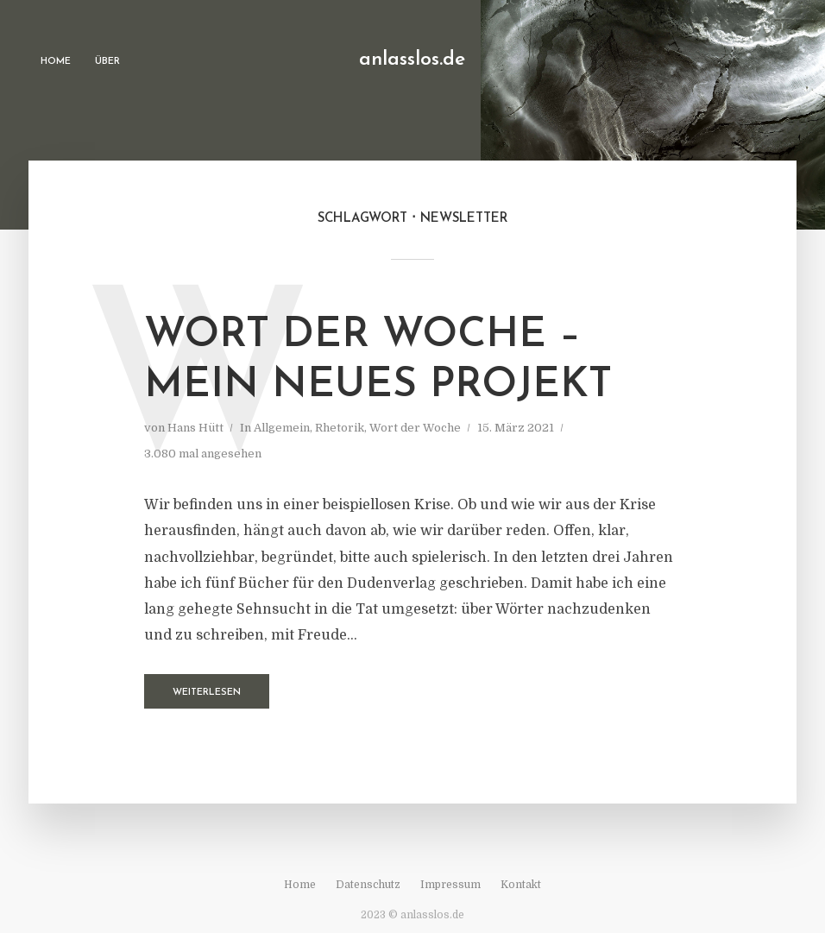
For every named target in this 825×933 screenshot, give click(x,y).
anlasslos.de (412, 60)
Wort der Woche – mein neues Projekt (378, 361)
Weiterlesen (207, 692)
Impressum (450, 885)
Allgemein (282, 427)
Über (107, 61)
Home (56, 61)
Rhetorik (339, 427)
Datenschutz (368, 885)
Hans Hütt (195, 427)
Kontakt (521, 885)
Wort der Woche (415, 427)
